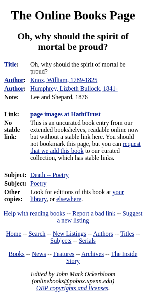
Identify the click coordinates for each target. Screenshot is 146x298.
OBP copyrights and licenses (72, 288)
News (39, 254)
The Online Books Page (73, 15)
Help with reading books (34, 213)
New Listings (69, 233)
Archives (92, 254)
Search (37, 233)
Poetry (38, 183)
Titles (127, 233)
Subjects (60, 240)
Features (63, 254)
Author (14, 80)
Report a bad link (94, 213)
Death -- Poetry (49, 175)
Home (13, 233)
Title (10, 64)
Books (17, 254)
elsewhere (68, 199)
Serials (87, 240)
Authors (103, 233)
